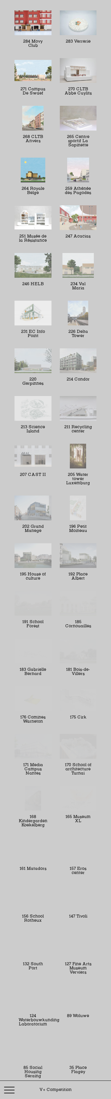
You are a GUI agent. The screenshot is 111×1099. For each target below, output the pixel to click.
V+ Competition (55, 1090)
